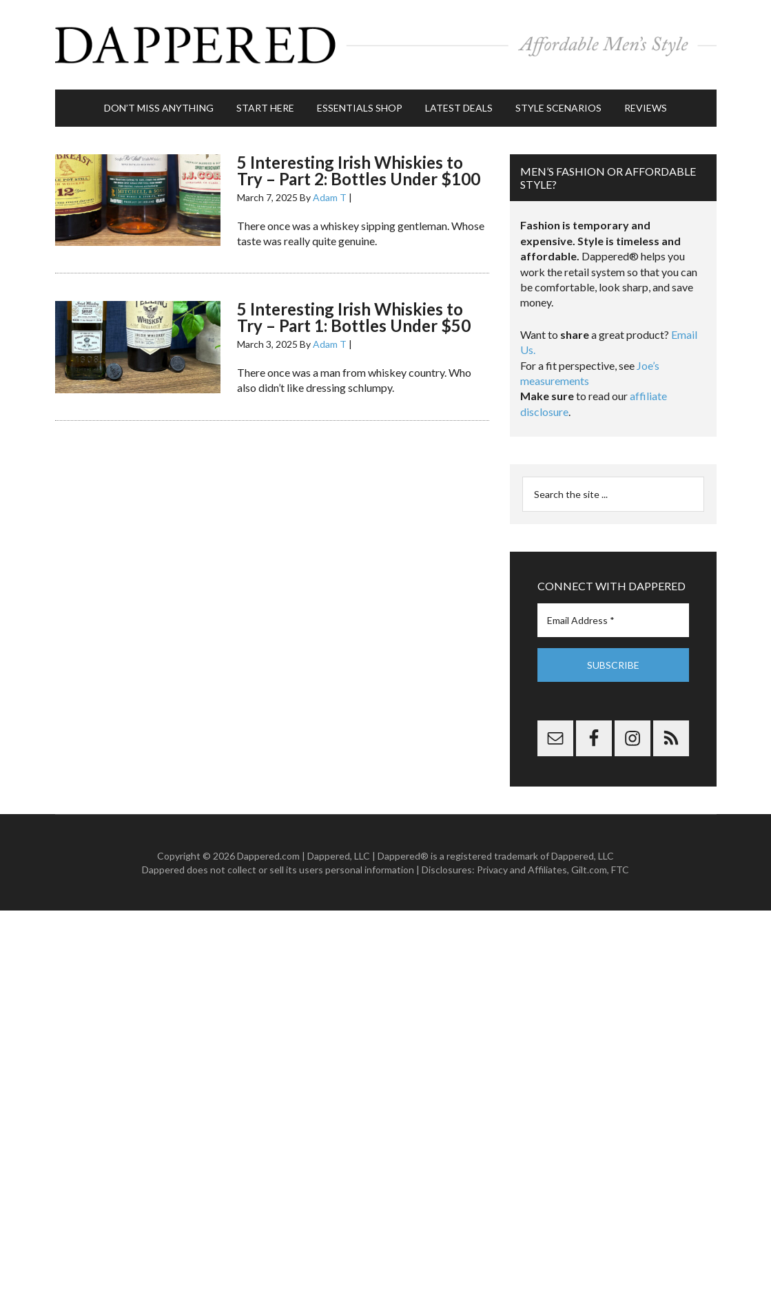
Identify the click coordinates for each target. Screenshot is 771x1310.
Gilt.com (589, 869)
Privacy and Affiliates (522, 869)
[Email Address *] (613, 620)
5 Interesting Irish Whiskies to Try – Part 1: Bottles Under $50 (354, 317)
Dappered (386, 45)
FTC (620, 869)
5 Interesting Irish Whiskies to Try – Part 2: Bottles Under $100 (358, 170)
